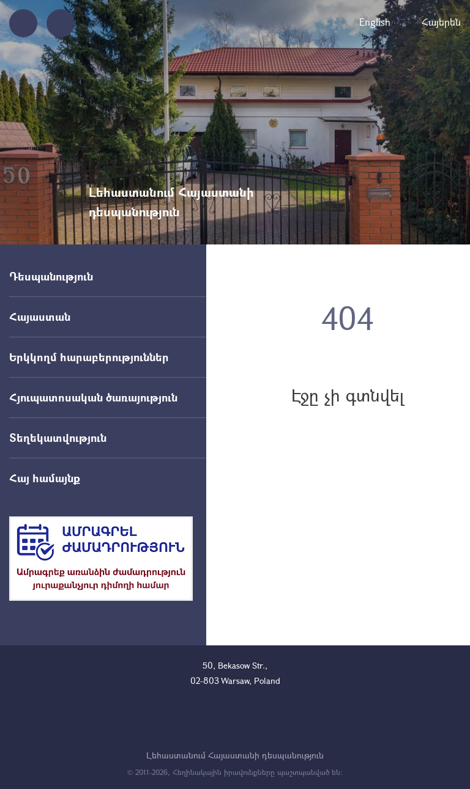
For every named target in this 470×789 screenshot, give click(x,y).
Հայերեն (441, 21)
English (374, 21)
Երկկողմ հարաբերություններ (89, 357)
